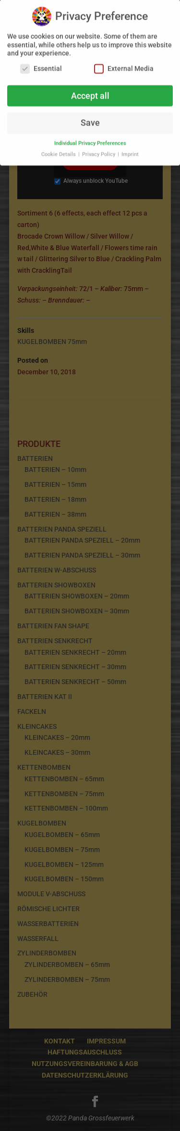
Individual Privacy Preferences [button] (90, 140)
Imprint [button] (130, 151)
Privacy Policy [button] (99, 151)
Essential (41, 64)
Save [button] (90, 119)
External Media (124, 64)
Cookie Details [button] (59, 151)
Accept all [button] (90, 92)
